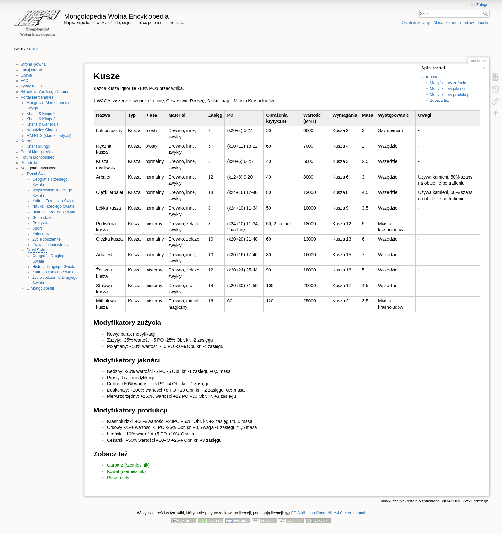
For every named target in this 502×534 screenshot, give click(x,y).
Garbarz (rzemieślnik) (128, 465)
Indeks (483, 22)
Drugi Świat (37, 250)
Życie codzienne (46, 239)
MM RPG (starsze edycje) (49, 135)
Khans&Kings (38, 146)
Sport (37, 228)
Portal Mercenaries (37, 97)
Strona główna (33, 64)
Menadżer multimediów (454, 22)
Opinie (26, 75)
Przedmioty (118, 477)
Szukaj (486, 13)
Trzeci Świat (37, 174)
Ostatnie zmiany (416, 22)
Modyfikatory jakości (447, 88)
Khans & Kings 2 (41, 113)
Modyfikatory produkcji (449, 95)
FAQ (25, 80)
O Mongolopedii (40, 288)
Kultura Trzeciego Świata (54, 201)
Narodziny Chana (42, 130)
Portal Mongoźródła (38, 152)
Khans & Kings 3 (41, 119)
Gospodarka (43, 217)
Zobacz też (439, 100)
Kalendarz (41, 234)
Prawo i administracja (50, 244)
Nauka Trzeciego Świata (53, 206)
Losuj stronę (31, 70)
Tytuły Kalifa (31, 86)
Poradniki (29, 162)
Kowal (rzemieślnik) (126, 471)
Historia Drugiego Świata (53, 266)
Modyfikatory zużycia (448, 83)
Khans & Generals (42, 124)
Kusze (32, 49)
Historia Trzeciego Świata (54, 212)
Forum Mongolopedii (39, 157)
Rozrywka (40, 223)
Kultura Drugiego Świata (53, 272)
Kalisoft (27, 141)
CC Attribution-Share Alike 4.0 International (328, 513)
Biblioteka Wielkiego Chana (44, 91)
